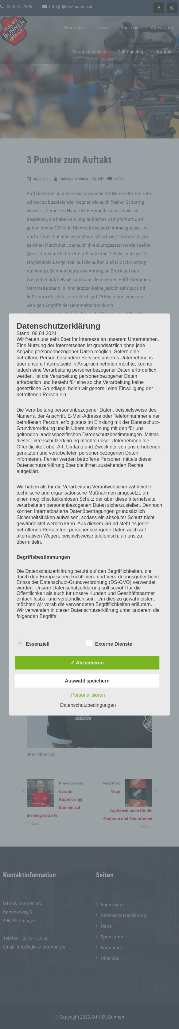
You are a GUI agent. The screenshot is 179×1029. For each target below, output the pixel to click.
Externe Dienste (109, 643)
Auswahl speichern (87, 680)
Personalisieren (88, 695)
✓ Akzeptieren (87, 662)
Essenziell (33, 643)
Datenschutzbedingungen (88, 705)
